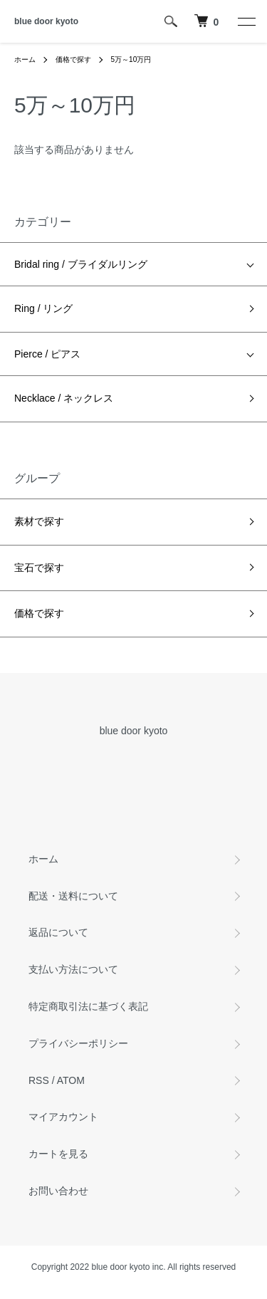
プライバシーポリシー (78, 1043)
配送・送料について (73, 896)
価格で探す (73, 59)
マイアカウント (63, 1116)
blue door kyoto (46, 21)
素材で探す (39, 521)
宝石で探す (39, 567)
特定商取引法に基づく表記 (88, 1006)
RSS (38, 1080)
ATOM (71, 1080)
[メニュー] (245, 21)
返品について (58, 932)
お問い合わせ (58, 1190)
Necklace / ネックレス (63, 398)
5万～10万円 (131, 59)
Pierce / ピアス (47, 354)
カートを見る (58, 1153)
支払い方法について (73, 969)
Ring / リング (43, 308)
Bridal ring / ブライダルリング (80, 264)
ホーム (25, 59)
